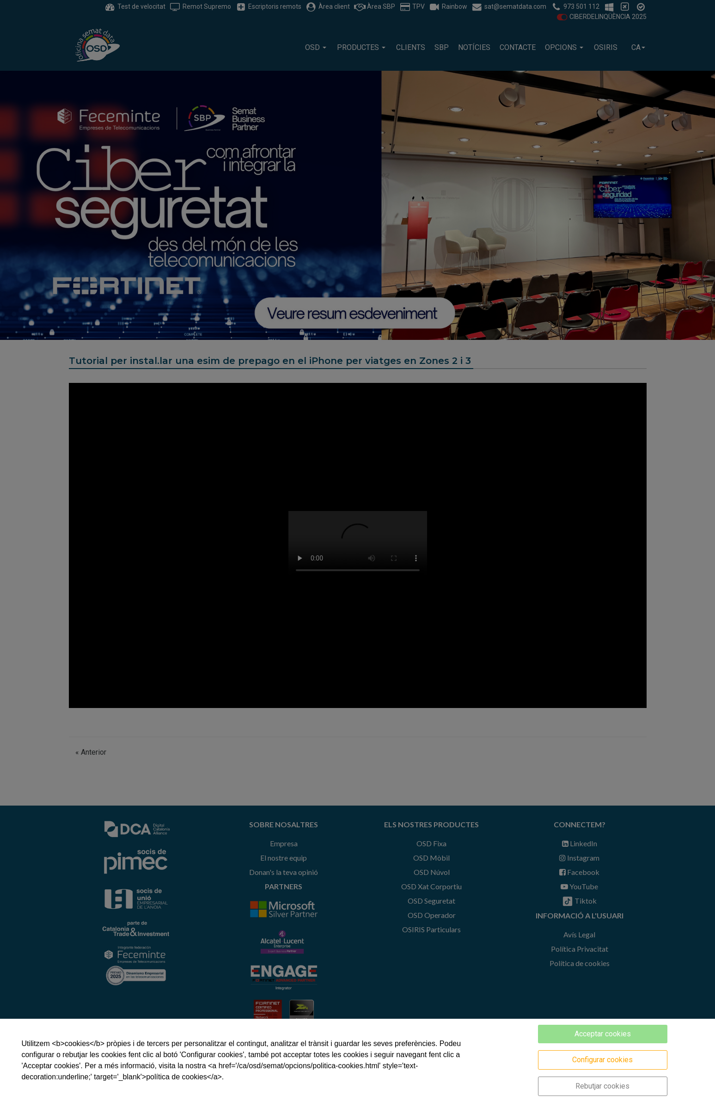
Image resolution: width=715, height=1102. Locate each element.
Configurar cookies (602, 1059)
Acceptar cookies (602, 1033)
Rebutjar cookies (602, 1086)
